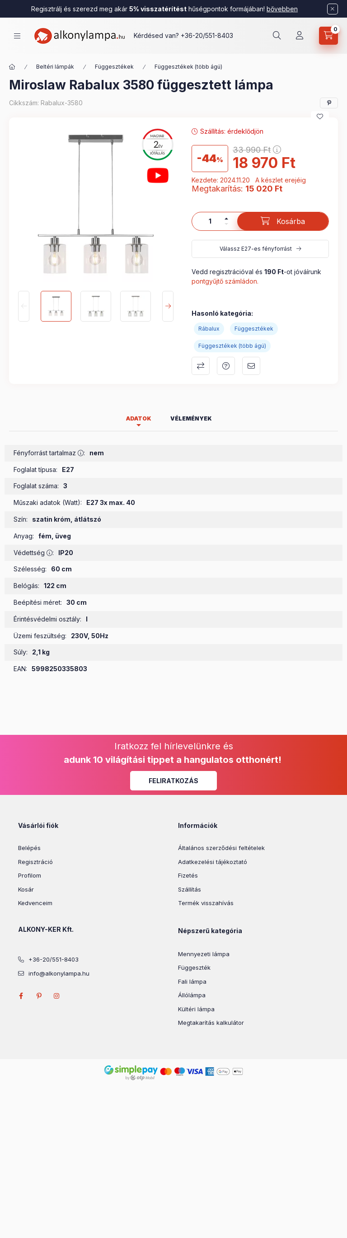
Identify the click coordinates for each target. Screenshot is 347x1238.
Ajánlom (251, 366)
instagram (57, 996)
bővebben (282, 9)
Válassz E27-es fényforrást (256, 248)
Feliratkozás (173, 781)
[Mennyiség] (210, 221)
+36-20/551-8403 (207, 35)
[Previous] (23, 306)
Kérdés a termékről (226, 366)
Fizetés (188, 875)
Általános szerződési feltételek (221, 847)
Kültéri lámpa (196, 1009)
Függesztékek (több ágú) (188, 66)
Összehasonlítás (201, 366)
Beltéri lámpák (55, 66)
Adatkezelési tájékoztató (212, 861)
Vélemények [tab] (191, 418)
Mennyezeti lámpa (204, 954)
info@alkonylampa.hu (58, 973)
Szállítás (189, 889)
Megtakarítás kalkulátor (211, 1022)
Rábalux (209, 328)
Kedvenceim (35, 902)
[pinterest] (329, 103)
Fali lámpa (192, 981)
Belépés (29, 847)
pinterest (39, 996)
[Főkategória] (12, 67)
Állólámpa (192, 995)
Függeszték (194, 967)
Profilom (29, 875)
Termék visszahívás (206, 902)
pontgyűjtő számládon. (225, 281)
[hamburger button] (17, 36)
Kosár (26, 889)
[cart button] (328, 36)
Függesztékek (114, 66)
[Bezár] (332, 9)
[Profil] (300, 36)
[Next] (168, 306)
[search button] (277, 36)
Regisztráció (35, 861)
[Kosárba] (282, 221)
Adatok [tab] (138, 418)
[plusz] (226, 218)
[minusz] (226, 224)
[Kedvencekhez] (320, 116)
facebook (21, 996)
